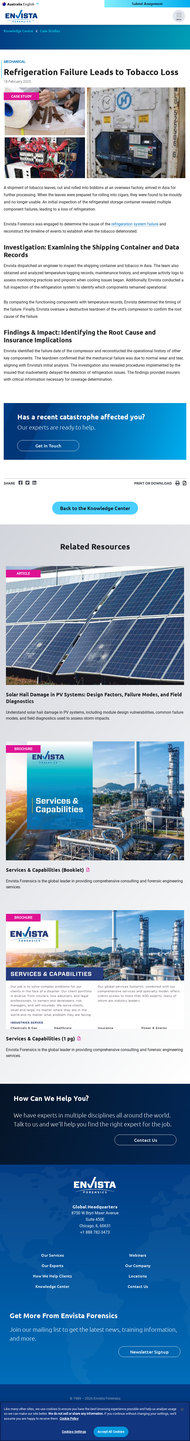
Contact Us (145, 1140)
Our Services (52, 1255)
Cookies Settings (74, 1434)
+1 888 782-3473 (95, 1232)
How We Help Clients (52, 1275)
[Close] (182, 1412)
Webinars (137, 1255)
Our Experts (52, 1265)
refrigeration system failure (134, 224)
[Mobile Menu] (179, 16)
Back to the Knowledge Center (95, 508)
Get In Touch (48, 445)
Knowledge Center (52, 1286)
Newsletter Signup (149, 1352)
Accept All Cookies (110, 1434)
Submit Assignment (147, 3)
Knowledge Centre (18, 30)
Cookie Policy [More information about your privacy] (69, 1421)
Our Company (137, 1265)
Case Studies (50, 30)
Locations (138, 1275)
